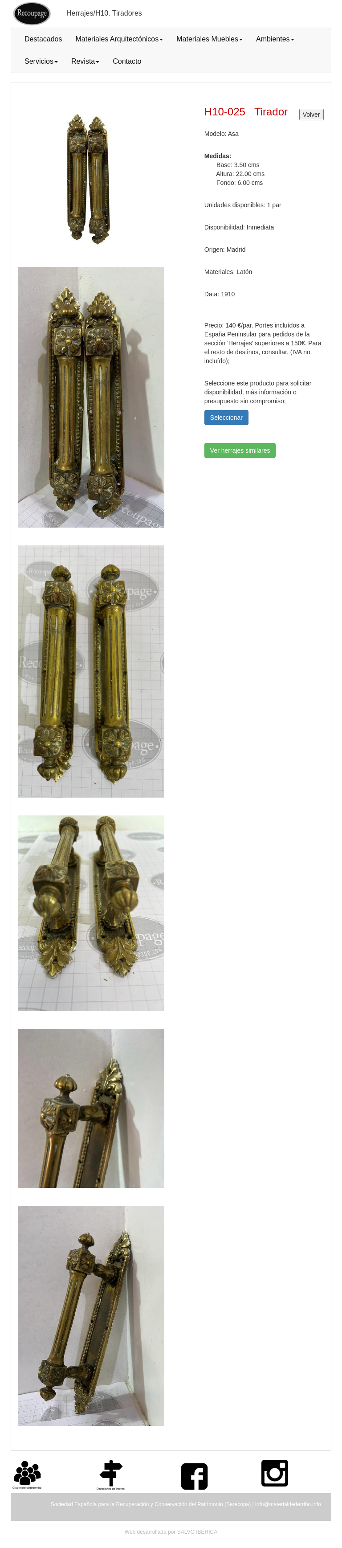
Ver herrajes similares (240, 450)
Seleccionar (226, 417)
